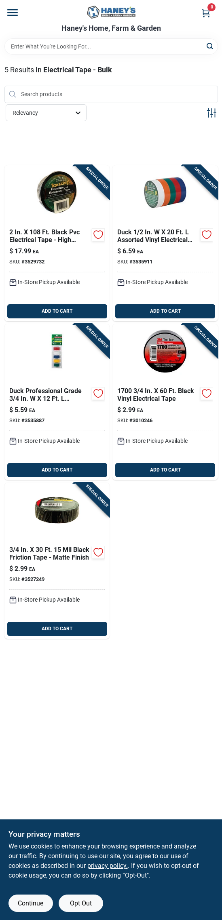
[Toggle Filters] (211, 113)
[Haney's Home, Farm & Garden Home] (111, 12)
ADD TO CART (57, 311)
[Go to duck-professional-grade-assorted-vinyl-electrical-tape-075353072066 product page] (57, 402)
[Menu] (12, 12)
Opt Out (81, 903)
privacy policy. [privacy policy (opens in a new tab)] (107, 865)
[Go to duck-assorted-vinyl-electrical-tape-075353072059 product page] (165, 243)
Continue (30, 903)
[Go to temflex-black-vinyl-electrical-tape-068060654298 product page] (165, 402)
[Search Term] (111, 46)
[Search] (210, 46)
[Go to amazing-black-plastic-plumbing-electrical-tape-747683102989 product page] (57, 243)
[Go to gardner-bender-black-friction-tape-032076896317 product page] (57, 561)
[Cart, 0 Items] (206, 13)
